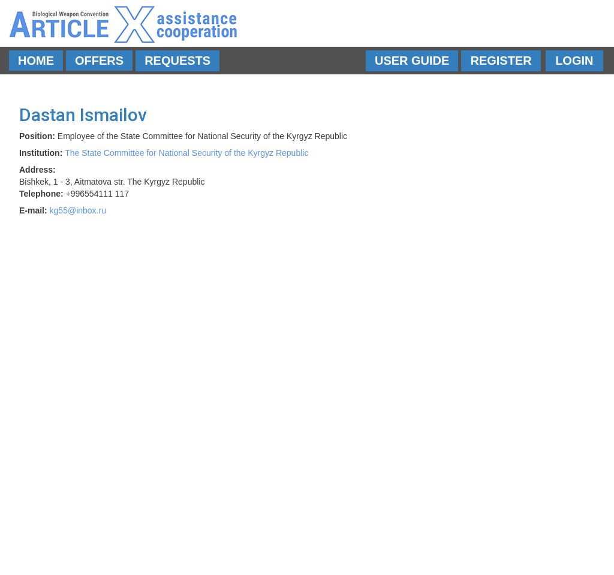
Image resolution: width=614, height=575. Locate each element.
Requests (177, 60)
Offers (99, 60)
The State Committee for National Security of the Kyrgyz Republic (186, 153)
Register (500, 60)
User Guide (412, 60)
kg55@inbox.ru (78, 210)
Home (36, 60)
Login (574, 60)
